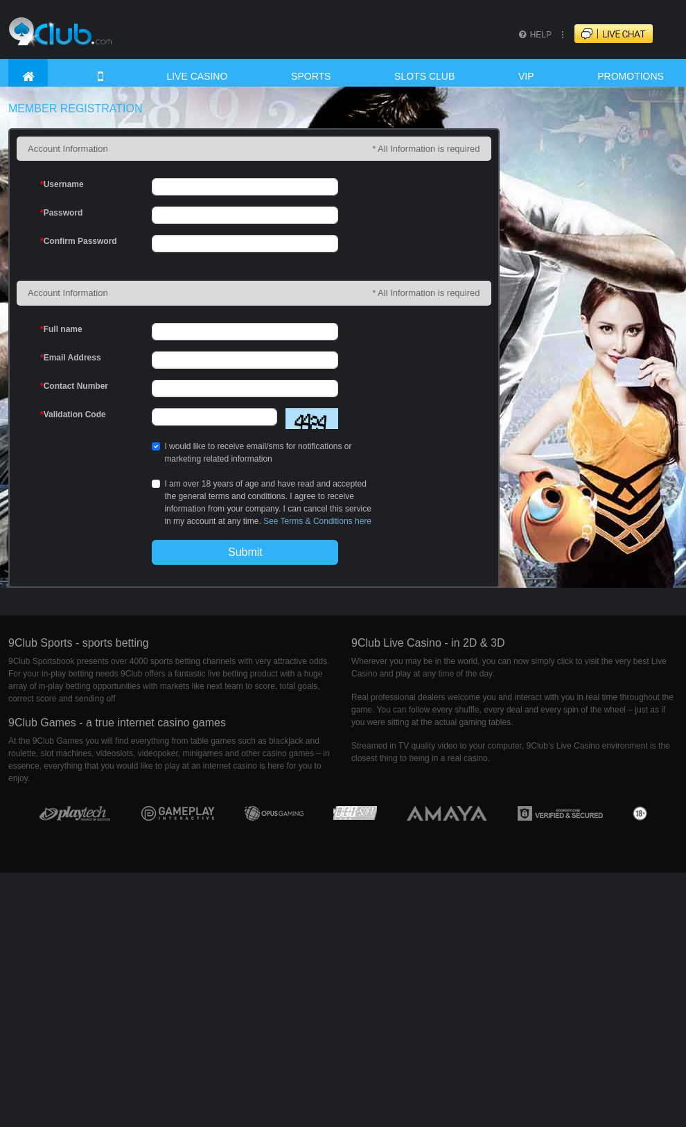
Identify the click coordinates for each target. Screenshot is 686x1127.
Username (62, 184)
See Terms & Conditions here (317, 521)
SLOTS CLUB (424, 76)
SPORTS (311, 76)
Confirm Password (78, 241)
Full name (61, 329)
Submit (245, 552)
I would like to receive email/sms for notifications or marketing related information (257, 453)
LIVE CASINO (196, 76)
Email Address (70, 357)
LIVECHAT (626, 35)
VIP (526, 76)
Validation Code (73, 414)
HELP (534, 35)
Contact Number (74, 386)
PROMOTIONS (630, 76)
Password (61, 213)
